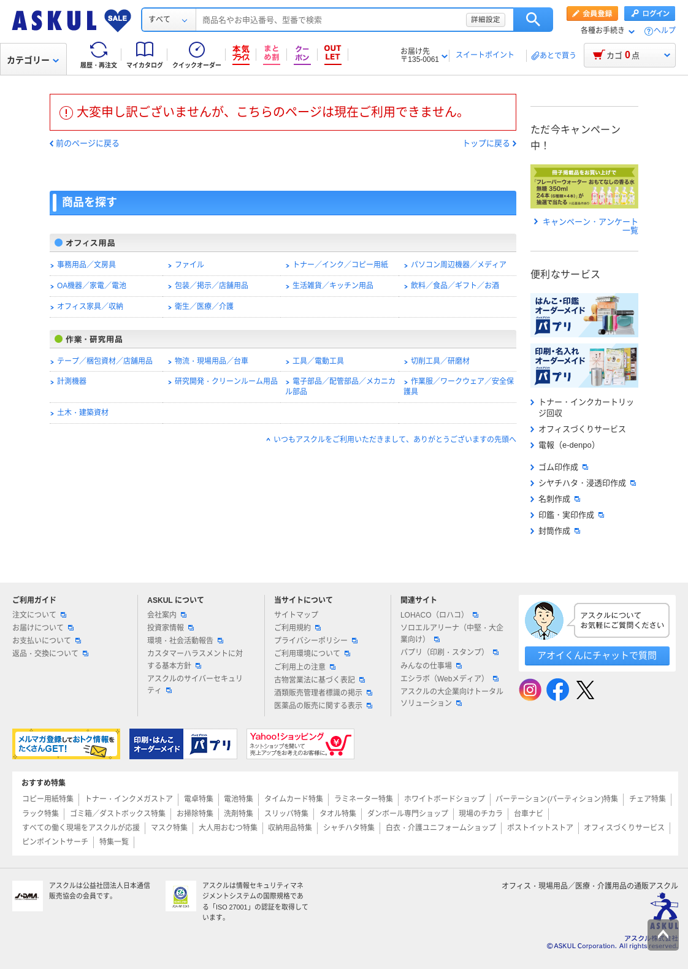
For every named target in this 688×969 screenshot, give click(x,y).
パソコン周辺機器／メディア (458, 265)
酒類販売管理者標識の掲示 (323, 693)
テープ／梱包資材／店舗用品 (105, 361)
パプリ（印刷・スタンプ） (449, 652)
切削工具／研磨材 (440, 361)
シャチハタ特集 (349, 828)
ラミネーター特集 (363, 799)
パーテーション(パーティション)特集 (556, 799)
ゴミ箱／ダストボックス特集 (118, 814)
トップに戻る (486, 143)
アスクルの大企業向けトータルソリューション (451, 697)
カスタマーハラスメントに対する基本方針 (195, 659)
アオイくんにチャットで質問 (597, 655)
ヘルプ (665, 31)
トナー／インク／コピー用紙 (340, 265)
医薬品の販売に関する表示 (323, 706)
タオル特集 (337, 814)
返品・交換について (50, 653)
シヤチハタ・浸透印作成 (583, 483)
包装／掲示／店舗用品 (211, 286)
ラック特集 (40, 814)
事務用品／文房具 (86, 265)
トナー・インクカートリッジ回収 (582, 407)
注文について (39, 615)
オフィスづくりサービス (578, 429)
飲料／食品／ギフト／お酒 (455, 286)
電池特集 (238, 799)
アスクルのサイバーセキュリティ (195, 685)
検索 (533, 19)
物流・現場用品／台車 (211, 361)
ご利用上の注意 (304, 667)
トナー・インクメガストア (129, 799)
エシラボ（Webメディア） (449, 679)
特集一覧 (114, 842)
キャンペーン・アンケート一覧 (586, 226)
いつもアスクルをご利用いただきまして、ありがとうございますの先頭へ (394, 439)
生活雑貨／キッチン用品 (332, 286)
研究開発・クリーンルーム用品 (226, 381)
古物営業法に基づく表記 (319, 680)
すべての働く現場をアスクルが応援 (81, 828)
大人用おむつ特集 (228, 828)
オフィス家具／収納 (90, 306)
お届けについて (43, 628)
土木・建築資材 (83, 412)
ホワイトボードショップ (444, 799)
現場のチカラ (481, 814)
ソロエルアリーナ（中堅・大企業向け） (451, 634)
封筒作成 (555, 530)
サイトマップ (296, 615)
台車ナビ (528, 814)
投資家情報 (170, 628)
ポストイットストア (540, 828)
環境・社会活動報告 (185, 641)
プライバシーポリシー (315, 641)
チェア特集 (647, 799)
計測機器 (71, 381)
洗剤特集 (238, 814)
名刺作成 (555, 499)
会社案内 (166, 615)
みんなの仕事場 (431, 666)
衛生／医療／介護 (204, 306)
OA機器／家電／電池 (91, 286)
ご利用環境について (312, 653)
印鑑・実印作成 (567, 514)
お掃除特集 (195, 814)
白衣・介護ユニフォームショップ (441, 828)
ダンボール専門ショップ (407, 814)
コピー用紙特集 (48, 799)
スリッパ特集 (286, 814)
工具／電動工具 (318, 361)
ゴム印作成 (559, 467)
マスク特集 (169, 828)
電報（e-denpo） (565, 445)
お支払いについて (46, 641)
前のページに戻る (88, 143)
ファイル (189, 265)
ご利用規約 (297, 628)
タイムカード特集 (293, 799)
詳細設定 (485, 19)
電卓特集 (198, 799)
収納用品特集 (290, 828)
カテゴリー (33, 60)
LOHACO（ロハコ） (439, 615)
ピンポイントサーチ (55, 842)
